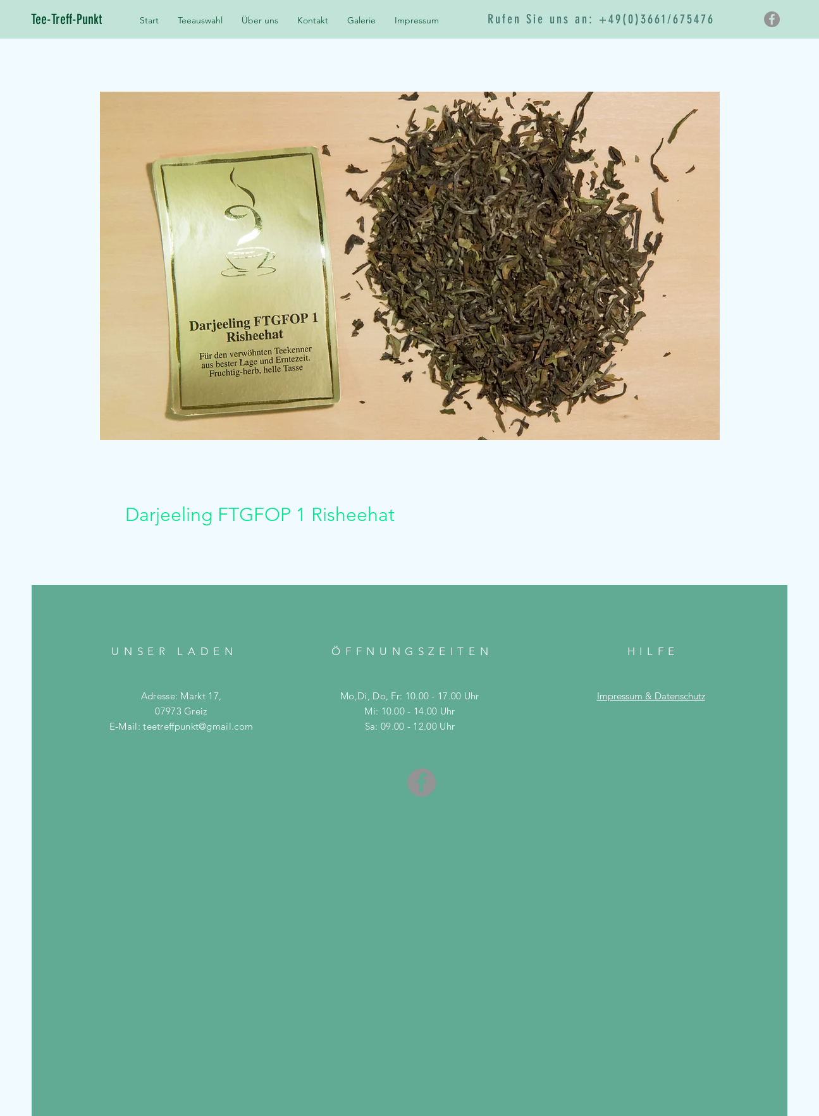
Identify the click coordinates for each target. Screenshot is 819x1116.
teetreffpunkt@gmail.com (198, 726)
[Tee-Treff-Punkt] (78, 19)
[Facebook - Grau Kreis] (772, 19)
